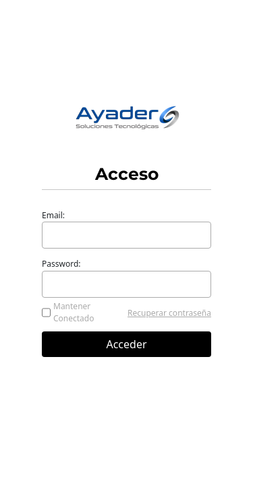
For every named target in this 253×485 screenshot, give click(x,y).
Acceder (126, 344)
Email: (53, 215)
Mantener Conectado (73, 312)
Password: (61, 263)
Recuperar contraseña (169, 313)
